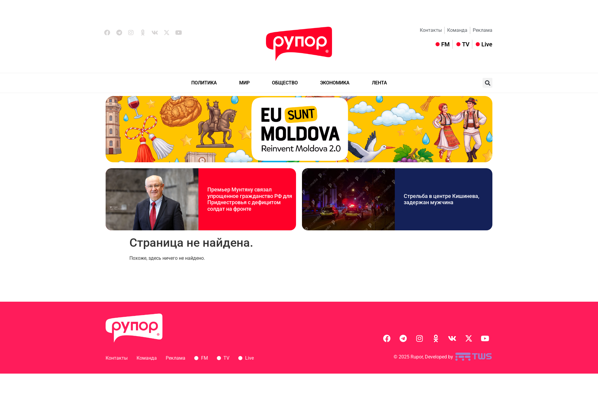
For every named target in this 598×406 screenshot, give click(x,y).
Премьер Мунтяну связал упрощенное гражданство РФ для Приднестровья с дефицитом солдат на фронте (249, 199)
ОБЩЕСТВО (285, 83)
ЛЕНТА (379, 83)
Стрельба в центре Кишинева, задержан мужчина (441, 199)
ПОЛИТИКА (204, 83)
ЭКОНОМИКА (335, 83)
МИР (244, 83)
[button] (487, 83)
